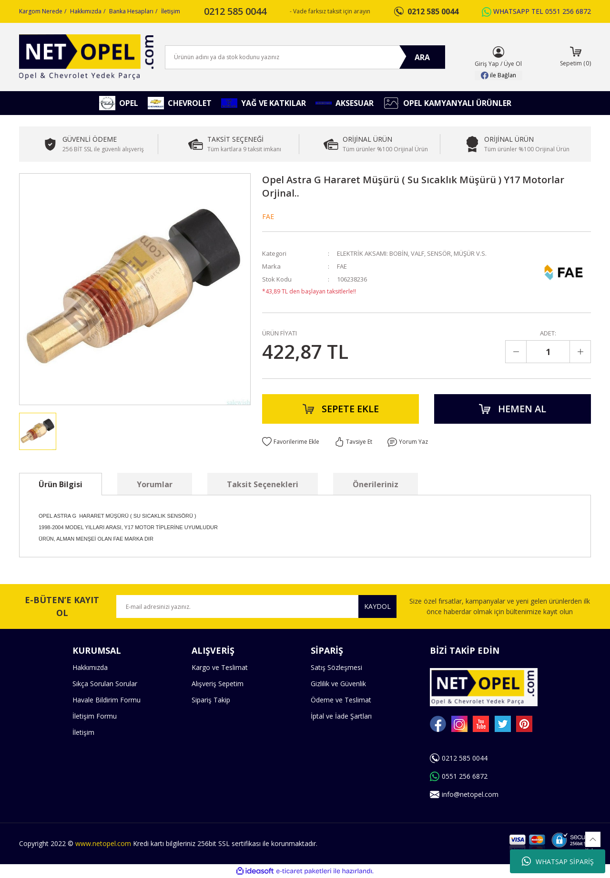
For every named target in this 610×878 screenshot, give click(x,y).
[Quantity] (548, 352)
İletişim (170, 11)
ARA (422, 57)
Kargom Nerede (40, 11)
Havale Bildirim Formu (106, 699)
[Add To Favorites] (290, 442)
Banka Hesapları (131, 11)
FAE (268, 216)
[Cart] (575, 57)
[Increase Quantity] (579, 352)
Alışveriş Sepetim (218, 683)
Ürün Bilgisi (60, 484)
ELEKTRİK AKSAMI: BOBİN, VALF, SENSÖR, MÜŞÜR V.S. (412, 253)
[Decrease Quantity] (516, 352)
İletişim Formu (94, 716)
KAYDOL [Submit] (377, 606)
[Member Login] (498, 52)
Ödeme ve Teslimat (341, 699)
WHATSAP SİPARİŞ (558, 861)
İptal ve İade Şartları (341, 716)
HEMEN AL (512, 408)
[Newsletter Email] (256, 606)
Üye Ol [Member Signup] (513, 64)
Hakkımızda (86, 11)
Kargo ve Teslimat (220, 667)
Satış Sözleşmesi (336, 667)
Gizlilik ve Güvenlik (338, 683)
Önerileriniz (375, 484)
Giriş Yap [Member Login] (487, 64)
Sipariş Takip (211, 699)
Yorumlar (155, 484)
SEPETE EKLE (341, 408)
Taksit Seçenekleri (262, 484)
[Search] (305, 57)
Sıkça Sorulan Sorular (104, 683)
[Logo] (86, 57)
